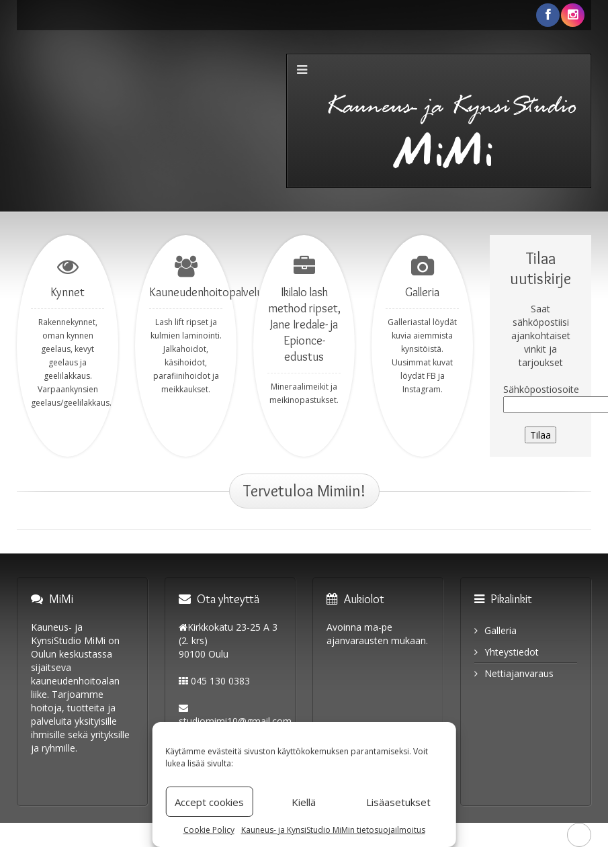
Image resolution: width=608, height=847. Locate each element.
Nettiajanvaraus (519, 673)
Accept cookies (209, 802)
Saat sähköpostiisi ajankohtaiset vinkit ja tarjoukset (540, 335)
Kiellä (304, 802)
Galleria (500, 630)
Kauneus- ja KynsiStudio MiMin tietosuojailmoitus (333, 830)
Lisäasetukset (398, 802)
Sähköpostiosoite (541, 389)
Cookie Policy (208, 830)
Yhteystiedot (511, 651)
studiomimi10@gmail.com (235, 721)
